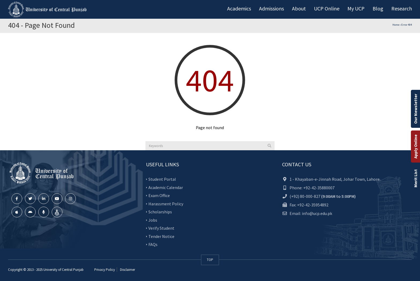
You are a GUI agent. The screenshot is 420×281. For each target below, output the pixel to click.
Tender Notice (161, 236)
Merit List (415, 178)
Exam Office (159, 195)
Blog (378, 8)
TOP (210, 259)
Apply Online (415, 146)
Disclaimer (127, 269)
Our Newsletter (415, 109)
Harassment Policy (165, 203)
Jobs (152, 219)
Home (395, 24)
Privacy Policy (104, 269)
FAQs (153, 244)
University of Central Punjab (63, 269)
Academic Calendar (165, 187)
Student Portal (162, 179)
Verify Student (161, 228)
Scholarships (160, 211)
